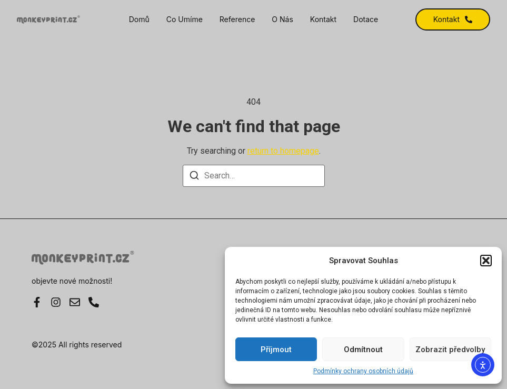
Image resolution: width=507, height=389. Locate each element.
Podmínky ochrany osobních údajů (363, 371)
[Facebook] (37, 302)
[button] (486, 260)
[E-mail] (74, 302)
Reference (237, 19)
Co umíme (184, 19)
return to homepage (283, 151)
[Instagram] (56, 302)
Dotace (365, 19)
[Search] (194, 177)
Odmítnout (363, 349)
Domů (139, 19)
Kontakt (323, 19)
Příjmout (276, 349)
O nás (282, 19)
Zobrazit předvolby (450, 349)
